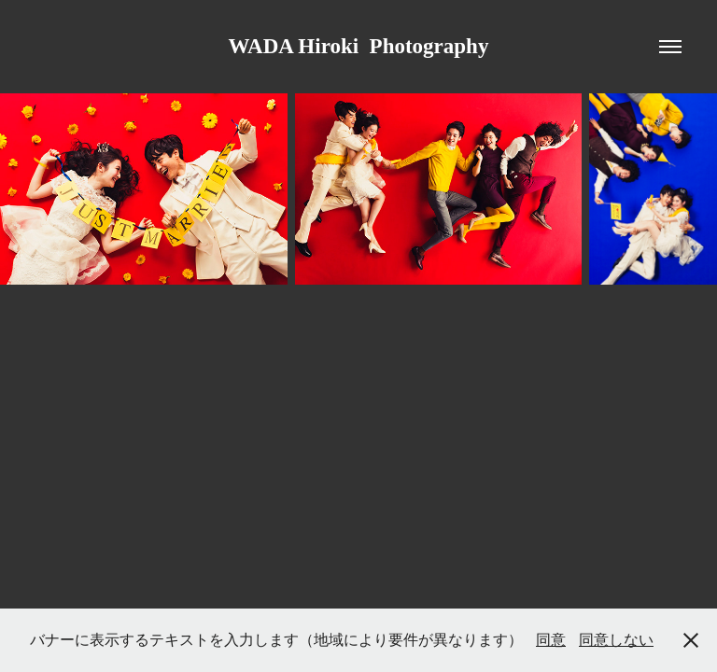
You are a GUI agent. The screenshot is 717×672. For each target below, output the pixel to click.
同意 (551, 640)
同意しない (616, 640)
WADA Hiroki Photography (359, 46)
